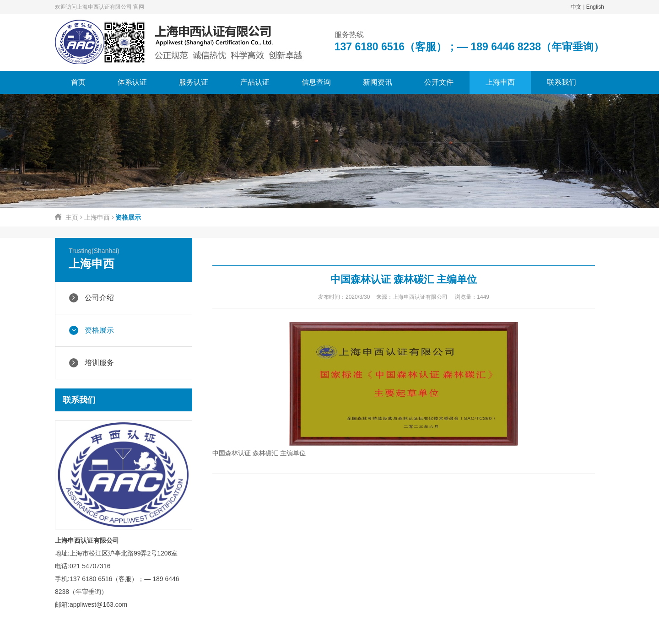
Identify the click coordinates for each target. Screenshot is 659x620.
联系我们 (561, 82)
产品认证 (255, 82)
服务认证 (193, 82)
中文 (576, 7)
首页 (78, 82)
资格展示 (91, 330)
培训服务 (91, 362)
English (595, 7)
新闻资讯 (377, 82)
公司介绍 (91, 297)
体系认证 (132, 82)
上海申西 (500, 82)
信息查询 (316, 82)
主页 (71, 217)
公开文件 (439, 82)
